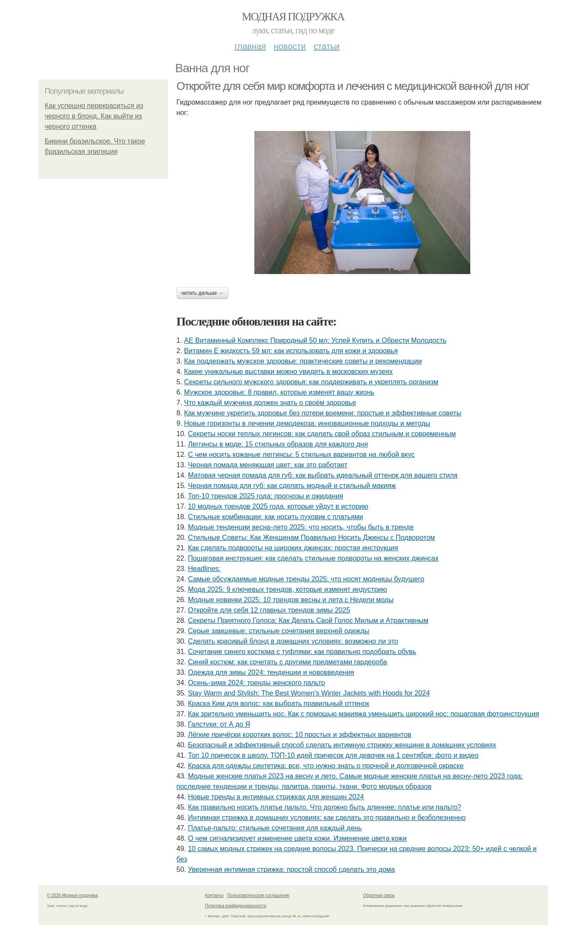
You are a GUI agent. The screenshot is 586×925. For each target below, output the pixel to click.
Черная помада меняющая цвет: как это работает (267, 465)
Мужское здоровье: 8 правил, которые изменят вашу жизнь (279, 392)
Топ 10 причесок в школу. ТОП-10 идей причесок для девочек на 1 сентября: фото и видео (333, 755)
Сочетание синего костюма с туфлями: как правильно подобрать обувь (302, 651)
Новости (290, 46)
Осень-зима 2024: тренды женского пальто (256, 682)
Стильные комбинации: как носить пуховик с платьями (275, 516)
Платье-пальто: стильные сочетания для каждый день (275, 828)
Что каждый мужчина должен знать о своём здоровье (270, 402)
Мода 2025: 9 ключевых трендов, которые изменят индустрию (287, 589)
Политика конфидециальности (235, 905)
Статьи (326, 46)
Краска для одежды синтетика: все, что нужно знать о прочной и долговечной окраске (325, 765)
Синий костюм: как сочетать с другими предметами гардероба (287, 662)
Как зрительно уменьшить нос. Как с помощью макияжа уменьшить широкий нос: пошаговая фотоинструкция (363, 714)
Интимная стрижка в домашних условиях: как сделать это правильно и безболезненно (327, 817)
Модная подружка (293, 16)
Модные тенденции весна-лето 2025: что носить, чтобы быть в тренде (301, 527)
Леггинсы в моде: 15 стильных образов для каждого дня (278, 444)
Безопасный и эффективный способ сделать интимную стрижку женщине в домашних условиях (342, 745)
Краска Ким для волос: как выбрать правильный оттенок (278, 703)
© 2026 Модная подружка (72, 895)
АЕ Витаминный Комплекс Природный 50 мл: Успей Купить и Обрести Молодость (315, 340)
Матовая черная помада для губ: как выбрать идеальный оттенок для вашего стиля (322, 475)
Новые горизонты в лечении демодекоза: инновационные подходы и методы (307, 423)
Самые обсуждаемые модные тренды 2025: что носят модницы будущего (306, 579)
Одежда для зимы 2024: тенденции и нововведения (271, 672)
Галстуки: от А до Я (219, 724)
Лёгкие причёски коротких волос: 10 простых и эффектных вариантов (299, 734)
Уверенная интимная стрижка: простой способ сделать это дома (291, 869)
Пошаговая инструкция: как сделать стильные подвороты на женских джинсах (313, 558)
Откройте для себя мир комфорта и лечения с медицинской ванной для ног (353, 86)
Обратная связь (379, 895)
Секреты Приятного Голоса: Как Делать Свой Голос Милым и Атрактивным (308, 620)
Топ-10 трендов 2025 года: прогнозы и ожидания (265, 496)
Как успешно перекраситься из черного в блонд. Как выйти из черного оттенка (94, 116)
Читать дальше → (202, 293)
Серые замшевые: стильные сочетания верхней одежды (278, 631)
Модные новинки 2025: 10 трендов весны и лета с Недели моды (290, 599)
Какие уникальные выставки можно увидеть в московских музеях (288, 371)
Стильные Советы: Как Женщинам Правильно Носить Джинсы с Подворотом (311, 537)
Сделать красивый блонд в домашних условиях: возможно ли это (293, 641)
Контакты (214, 895)
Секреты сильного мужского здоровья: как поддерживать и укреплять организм (311, 382)
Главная (250, 46)
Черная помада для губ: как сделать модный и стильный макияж (292, 485)
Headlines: (204, 568)
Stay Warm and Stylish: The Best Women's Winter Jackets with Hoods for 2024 (309, 693)
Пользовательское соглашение (258, 895)
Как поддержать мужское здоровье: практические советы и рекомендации (303, 361)
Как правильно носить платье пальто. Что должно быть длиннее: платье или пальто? (324, 807)
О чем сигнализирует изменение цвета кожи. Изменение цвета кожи (297, 838)
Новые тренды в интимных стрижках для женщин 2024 (276, 797)
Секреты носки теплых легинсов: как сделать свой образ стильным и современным (322, 433)
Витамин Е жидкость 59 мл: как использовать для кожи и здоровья (291, 350)
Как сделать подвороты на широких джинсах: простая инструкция (293, 548)
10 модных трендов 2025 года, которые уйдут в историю (278, 506)
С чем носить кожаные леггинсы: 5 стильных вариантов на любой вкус (301, 454)
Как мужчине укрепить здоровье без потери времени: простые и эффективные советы (322, 413)
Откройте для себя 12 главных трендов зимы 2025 (269, 610)
